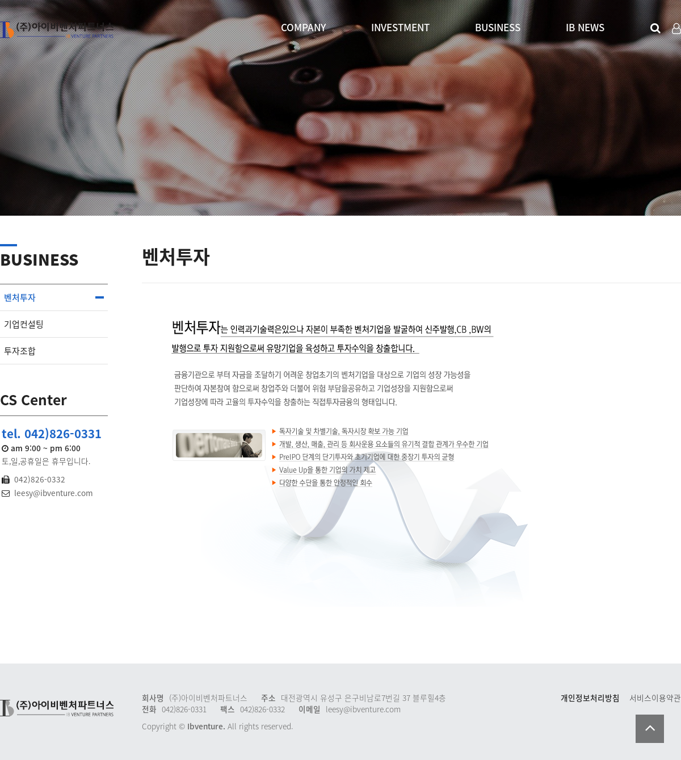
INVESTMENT (400, 27)
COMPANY (303, 27)
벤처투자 (20, 297)
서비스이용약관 (655, 697)
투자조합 (20, 351)
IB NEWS (585, 27)
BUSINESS (497, 27)
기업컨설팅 (24, 324)
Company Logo (57, 29)
